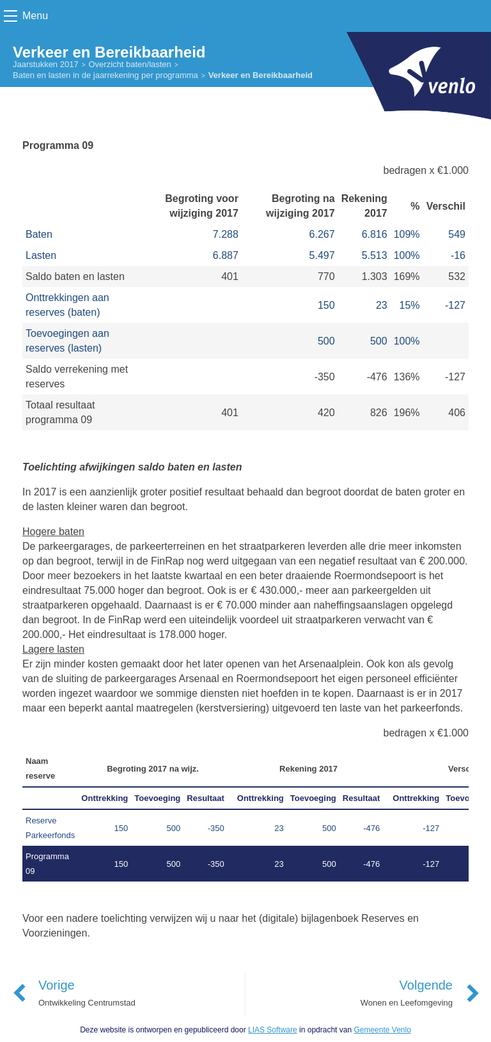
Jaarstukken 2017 (46, 64)
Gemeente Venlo (382, 1029)
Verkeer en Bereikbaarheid (260, 75)
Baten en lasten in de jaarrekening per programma (105, 75)
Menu (35, 15)
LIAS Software (272, 1029)
